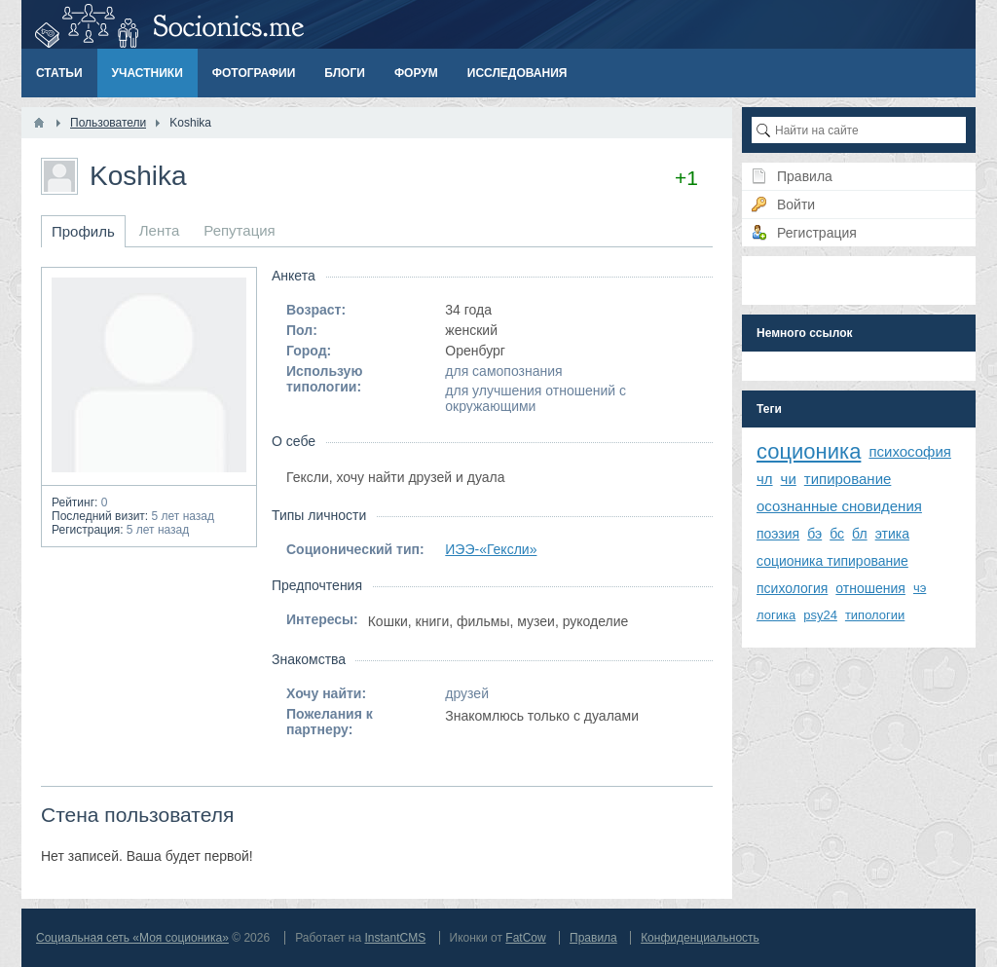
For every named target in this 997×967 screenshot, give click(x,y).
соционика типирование (832, 561)
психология (792, 588)
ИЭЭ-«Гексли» (490, 549)
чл (765, 478)
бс (837, 533)
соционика (809, 451)
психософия (909, 451)
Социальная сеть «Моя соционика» (132, 938)
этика (892, 533)
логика (776, 615)
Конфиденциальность (700, 938)
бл (860, 533)
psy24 (820, 615)
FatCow (525, 938)
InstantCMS (394, 938)
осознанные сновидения (839, 506)
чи (788, 478)
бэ (814, 533)
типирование (848, 478)
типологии (875, 615)
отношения (870, 588)
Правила (593, 938)
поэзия (778, 533)
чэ (919, 587)
